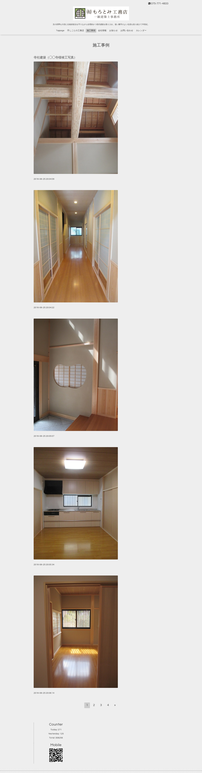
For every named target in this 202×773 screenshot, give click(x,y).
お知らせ (113, 30)
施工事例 (91, 30)
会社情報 (102, 30)
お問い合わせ (126, 30)
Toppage (60, 30)
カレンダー (141, 30)
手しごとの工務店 (75, 30)
